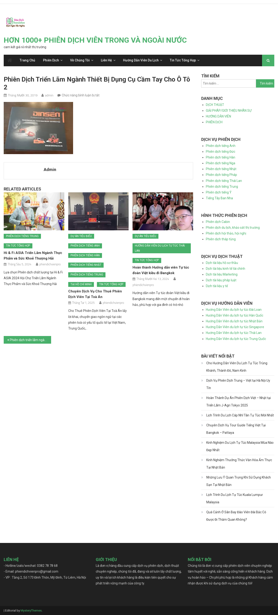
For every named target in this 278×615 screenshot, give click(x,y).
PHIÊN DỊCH (214, 122)
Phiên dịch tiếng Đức (220, 151)
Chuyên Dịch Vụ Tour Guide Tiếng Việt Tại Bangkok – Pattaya (236, 428)
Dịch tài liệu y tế (217, 286)
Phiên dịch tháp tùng (221, 239)
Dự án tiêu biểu (81, 236)
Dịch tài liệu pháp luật (221, 280)
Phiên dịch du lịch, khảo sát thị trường (233, 227)
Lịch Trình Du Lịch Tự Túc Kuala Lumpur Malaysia (234, 498)
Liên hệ (106, 60)
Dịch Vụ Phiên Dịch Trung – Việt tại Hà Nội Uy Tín (238, 384)
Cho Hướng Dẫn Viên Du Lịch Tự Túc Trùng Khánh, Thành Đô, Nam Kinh (236, 366)
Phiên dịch (51, 60)
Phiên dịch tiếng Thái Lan (224, 181)
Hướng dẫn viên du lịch (141, 60)
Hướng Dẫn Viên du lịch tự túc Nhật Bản (234, 321)
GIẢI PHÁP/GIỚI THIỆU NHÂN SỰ (229, 110)
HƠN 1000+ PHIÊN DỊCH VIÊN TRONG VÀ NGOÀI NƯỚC (95, 40)
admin (49, 95)
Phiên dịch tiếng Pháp (221, 175)
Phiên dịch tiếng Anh (85, 245)
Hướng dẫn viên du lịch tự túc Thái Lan (160, 248)
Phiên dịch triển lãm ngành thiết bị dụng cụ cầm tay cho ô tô (30, 340)
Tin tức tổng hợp (183, 60)
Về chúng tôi (80, 60)
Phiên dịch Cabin (218, 222)
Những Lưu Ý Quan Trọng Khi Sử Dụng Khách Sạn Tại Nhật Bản (238, 481)
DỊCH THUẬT (215, 105)
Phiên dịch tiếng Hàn (85, 255)
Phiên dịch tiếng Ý (219, 192)
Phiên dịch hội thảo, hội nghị (226, 233)
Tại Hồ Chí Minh (81, 284)
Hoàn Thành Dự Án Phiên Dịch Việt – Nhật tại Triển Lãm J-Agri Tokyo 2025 (238, 401)
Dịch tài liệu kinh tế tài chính (225, 268)
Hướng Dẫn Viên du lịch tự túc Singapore (235, 327)
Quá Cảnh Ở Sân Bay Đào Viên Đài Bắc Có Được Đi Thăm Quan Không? (236, 515)
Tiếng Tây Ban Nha (219, 198)
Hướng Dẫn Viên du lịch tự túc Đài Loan (234, 309)
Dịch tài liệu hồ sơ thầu (222, 263)
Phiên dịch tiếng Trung (22, 236)
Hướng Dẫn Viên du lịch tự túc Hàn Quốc (234, 315)
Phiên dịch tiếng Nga (220, 163)
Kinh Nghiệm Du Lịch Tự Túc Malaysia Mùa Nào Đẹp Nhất (240, 446)
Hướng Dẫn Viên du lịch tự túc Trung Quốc (236, 339)
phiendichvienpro (50, 264)
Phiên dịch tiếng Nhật (86, 264)
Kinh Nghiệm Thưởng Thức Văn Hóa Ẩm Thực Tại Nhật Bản (239, 463)
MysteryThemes (31, 610)
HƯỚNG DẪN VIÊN (218, 116)
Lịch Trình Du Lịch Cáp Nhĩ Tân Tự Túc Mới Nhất (240, 415)
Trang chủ (27, 60)
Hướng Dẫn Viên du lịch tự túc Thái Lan (234, 333)
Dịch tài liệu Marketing (222, 274)
